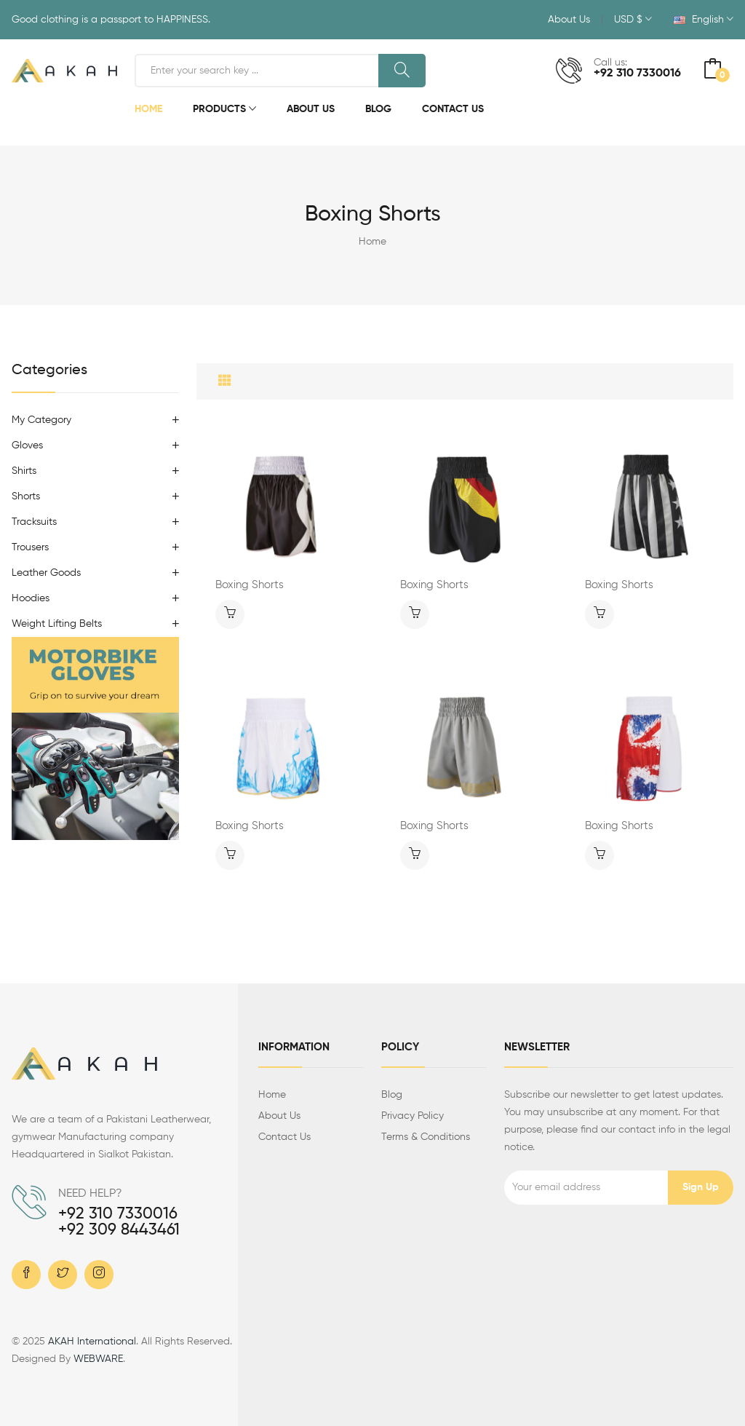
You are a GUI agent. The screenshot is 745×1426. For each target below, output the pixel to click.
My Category (41, 420)
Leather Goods (46, 573)
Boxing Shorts (249, 584)
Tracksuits (34, 522)
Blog (378, 109)
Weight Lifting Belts (57, 624)
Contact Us (453, 109)
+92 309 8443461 (119, 1230)
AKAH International (92, 1341)
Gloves (27, 445)
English (703, 20)
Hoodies (30, 598)
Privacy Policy (412, 1116)
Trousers (30, 547)
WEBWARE (98, 1359)
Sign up (700, 1187)
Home (148, 109)
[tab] (224, 381)
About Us (569, 20)
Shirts (24, 471)
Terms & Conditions (425, 1137)
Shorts (26, 496)
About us (279, 1116)
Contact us (284, 1137)
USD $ (633, 20)
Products (224, 110)
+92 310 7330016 (637, 73)
